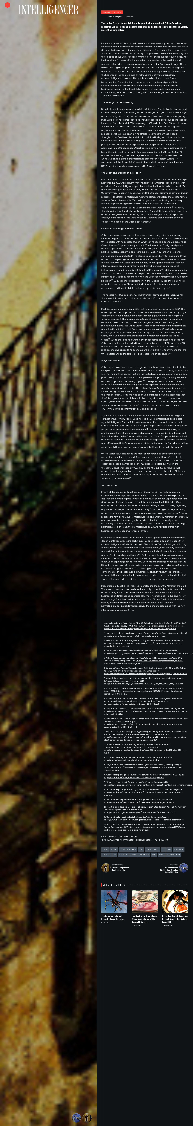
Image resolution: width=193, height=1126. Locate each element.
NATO (154, 854)
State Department (173, 854)
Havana (133, 854)
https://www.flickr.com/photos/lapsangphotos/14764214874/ (134, 839)
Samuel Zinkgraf (115, 17)
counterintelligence (128, 849)
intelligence (144, 854)
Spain (161, 854)
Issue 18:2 (106, 12)
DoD (169, 849)
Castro (114, 849)
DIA (163, 849)
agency (105, 849)
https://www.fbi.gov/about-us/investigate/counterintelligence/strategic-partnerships (144, 820)
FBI (115, 854)
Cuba (141, 849)
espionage (106, 854)
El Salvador (178, 849)
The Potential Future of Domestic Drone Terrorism (112, 917)
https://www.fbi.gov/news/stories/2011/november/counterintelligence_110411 (139, 802)
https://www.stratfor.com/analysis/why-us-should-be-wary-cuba (134, 636)
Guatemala (123, 854)
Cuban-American (152, 849)
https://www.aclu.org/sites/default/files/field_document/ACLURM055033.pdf (139, 812)
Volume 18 (117, 12)
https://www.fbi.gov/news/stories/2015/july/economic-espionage (134, 777)
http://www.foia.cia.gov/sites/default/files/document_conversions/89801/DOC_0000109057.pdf (148, 653)
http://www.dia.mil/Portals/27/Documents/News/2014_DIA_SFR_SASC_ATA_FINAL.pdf (143, 684)
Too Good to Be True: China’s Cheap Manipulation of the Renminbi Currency (144, 919)
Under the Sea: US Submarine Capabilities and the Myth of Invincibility (175, 919)
